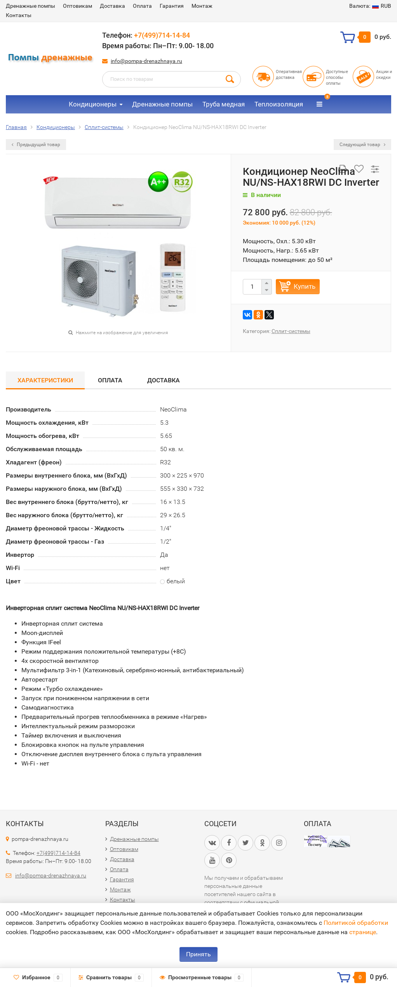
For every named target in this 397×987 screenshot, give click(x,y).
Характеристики (45, 380)
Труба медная (223, 104)
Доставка (112, 6)
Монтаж (202, 6)
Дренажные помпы (30, 6)
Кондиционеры (93, 104)
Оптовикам (77, 6)
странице (362, 932)
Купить (304, 286)
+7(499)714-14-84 (162, 35)
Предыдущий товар (36, 144)
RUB (370, 6)
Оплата (142, 6)
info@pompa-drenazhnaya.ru (146, 61)
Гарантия (172, 6)
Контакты (18, 15)
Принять (198, 954)
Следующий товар (362, 144)
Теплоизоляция (278, 104)
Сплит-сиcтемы (291, 331)
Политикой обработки (356, 922)
